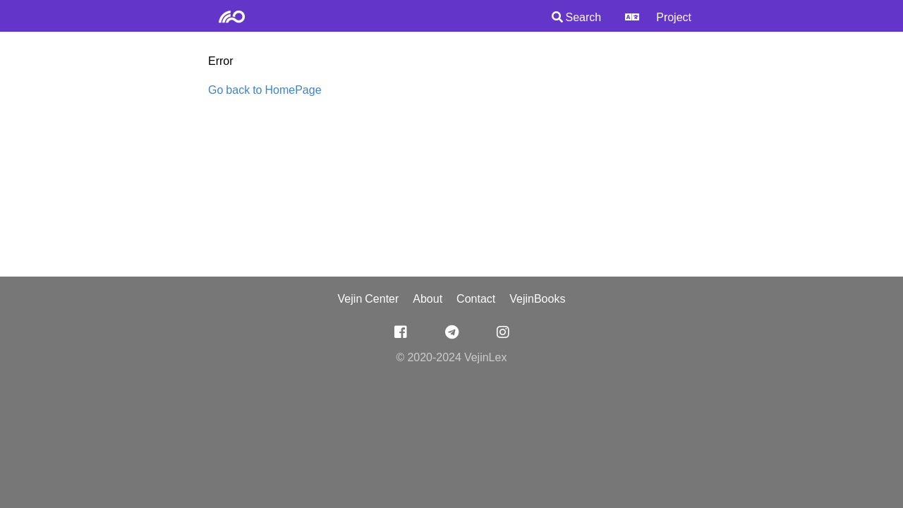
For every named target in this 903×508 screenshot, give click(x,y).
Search (577, 18)
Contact (475, 299)
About (427, 299)
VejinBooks (537, 299)
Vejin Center (368, 299)
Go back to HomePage (265, 90)
